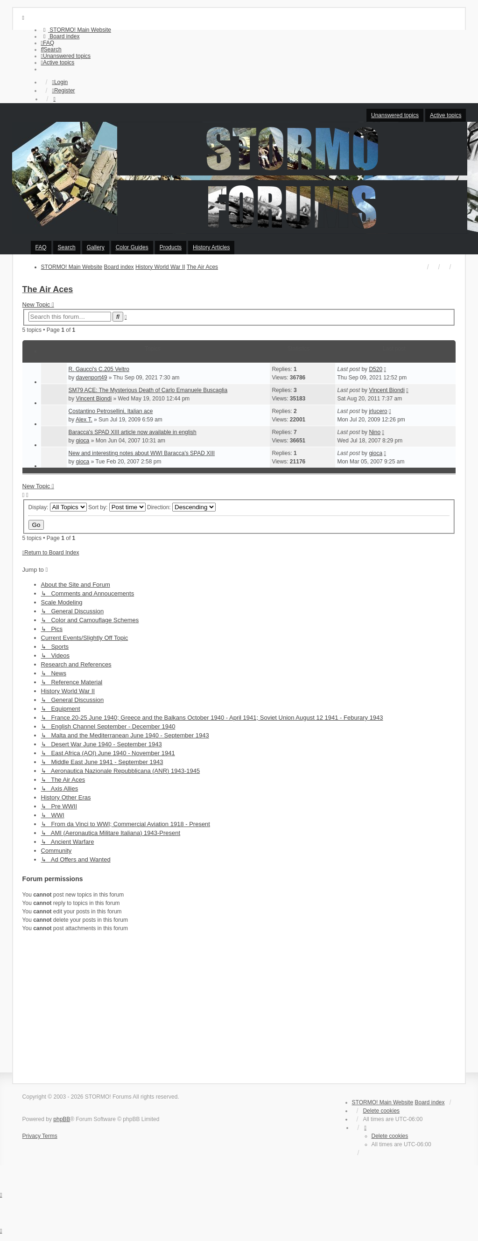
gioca (83, 440)
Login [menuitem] (60, 82)
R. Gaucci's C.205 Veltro (99, 369)
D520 (375, 369)
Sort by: (117, 507)
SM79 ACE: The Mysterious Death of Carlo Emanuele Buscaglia (148, 390)
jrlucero (378, 411)
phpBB (61, 1119)
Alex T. (84, 419)
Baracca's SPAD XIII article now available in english (133, 432)
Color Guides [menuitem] (132, 247)
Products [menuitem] (171, 247)
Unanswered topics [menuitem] (395, 115)
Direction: (181, 507)
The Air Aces (47, 289)
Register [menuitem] (63, 90)
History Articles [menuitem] (211, 247)
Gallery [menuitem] (96, 247)
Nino (374, 432)
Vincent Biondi (94, 398)
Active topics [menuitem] (445, 115)
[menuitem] (76, 30)
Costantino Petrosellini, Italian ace (111, 411)
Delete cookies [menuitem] (381, 1111)
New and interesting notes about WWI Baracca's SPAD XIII (142, 453)
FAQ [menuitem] (41, 247)
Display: (57, 507)
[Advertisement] (239, 1006)
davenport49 (91, 377)
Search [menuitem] (67, 247)
